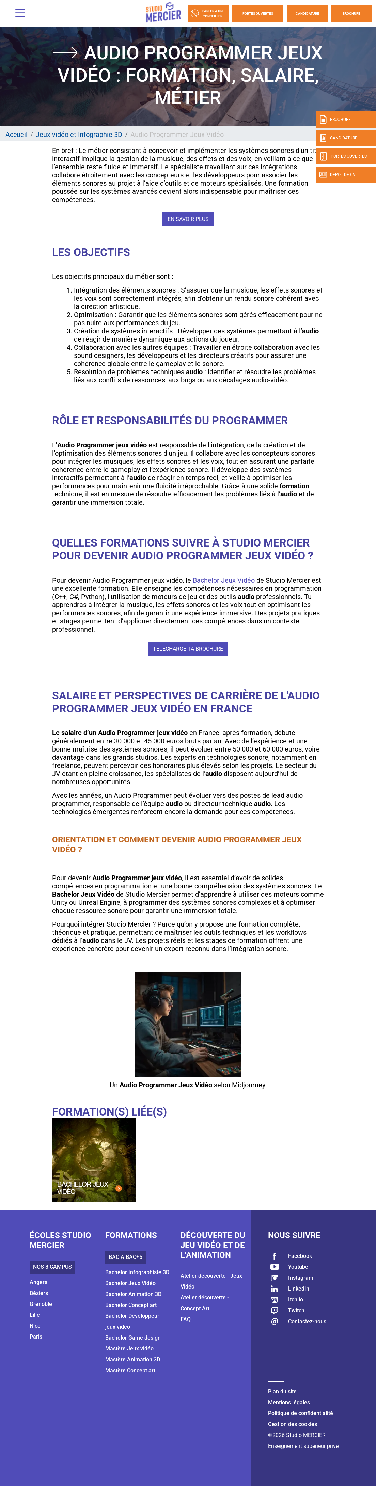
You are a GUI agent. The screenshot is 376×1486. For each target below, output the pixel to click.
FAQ (186, 1319)
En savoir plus (188, 219)
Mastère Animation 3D (132, 1359)
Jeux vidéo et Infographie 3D (79, 134)
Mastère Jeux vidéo (129, 1348)
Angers (38, 1282)
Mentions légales (289, 1402)
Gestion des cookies (292, 1424)
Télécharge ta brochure (188, 649)
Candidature (307, 13)
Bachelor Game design (133, 1337)
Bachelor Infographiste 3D (137, 1272)
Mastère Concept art (130, 1370)
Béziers (39, 1293)
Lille (35, 1315)
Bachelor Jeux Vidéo (224, 580)
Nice (35, 1326)
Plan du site (282, 1391)
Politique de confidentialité (300, 1413)
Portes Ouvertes (257, 13)
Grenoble (41, 1304)
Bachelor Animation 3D (133, 1294)
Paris (36, 1336)
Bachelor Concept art (131, 1305)
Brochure (351, 13)
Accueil (16, 134)
